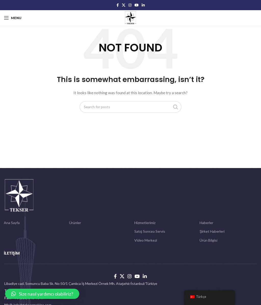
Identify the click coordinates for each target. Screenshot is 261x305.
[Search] (130, 107)
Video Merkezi (145, 240)
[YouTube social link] (136, 5)
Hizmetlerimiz (144, 222)
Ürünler (75, 222)
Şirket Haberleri (212, 231)
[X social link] (123, 5)
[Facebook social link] (117, 5)
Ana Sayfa (12, 222)
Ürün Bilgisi (208, 240)
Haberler (206, 222)
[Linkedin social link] (143, 5)
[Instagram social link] (130, 5)
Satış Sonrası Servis (149, 231)
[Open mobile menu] (12, 18)
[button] (42, 294)
